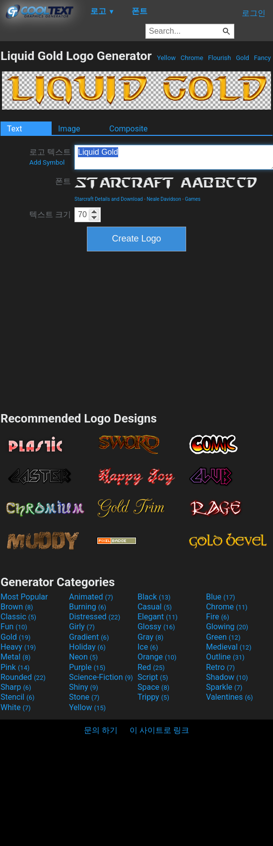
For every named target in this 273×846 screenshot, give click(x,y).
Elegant (157, 616)
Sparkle (224, 687)
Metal (15, 657)
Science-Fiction (101, 677)
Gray (150, 637)
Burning (87, 606)
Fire (217, 616)
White (15, 707)
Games (193, 199)
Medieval (229, 647)
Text (14, 128)
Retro (220, 667)
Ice (147, 647)
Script (152, 677)
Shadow (227, 677)
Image (69, 128)
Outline (225, 657)
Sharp (15, 687)
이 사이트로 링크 (159, 730)
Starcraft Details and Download (108, 199)
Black (154, 597)
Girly (82, 626)
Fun (13, 626)
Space (153, 687)
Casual (154, 606)
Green (223, 637)
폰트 (63, 181)
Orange (157, 657)
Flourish (219, 57)
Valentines (229, 697)
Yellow (166, 57)
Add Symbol (47, 162)
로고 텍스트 (50, 156)
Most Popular (24, 597)
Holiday (87, 647)
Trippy (153, 697)
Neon (83, 657)
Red (151, 667)
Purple (87, 667)
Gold (242, 57)
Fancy (262, 57)
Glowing (227, 626)
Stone (84, 697)
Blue (220, 597)
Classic (18, 616)
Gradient (89, 637)
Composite (128, 128)
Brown (16, 606)
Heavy (18, 647)
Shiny (83, 687)
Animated (91, 597)
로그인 (254, 13)
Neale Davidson (163, 199)
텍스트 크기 (50, 214)
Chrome (192, 57)
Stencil (17, 697)
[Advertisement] (136, 330)
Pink (15, 667)
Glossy (156, 626)
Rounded (23, 677)
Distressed (94, 616)
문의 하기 (101, 730)
